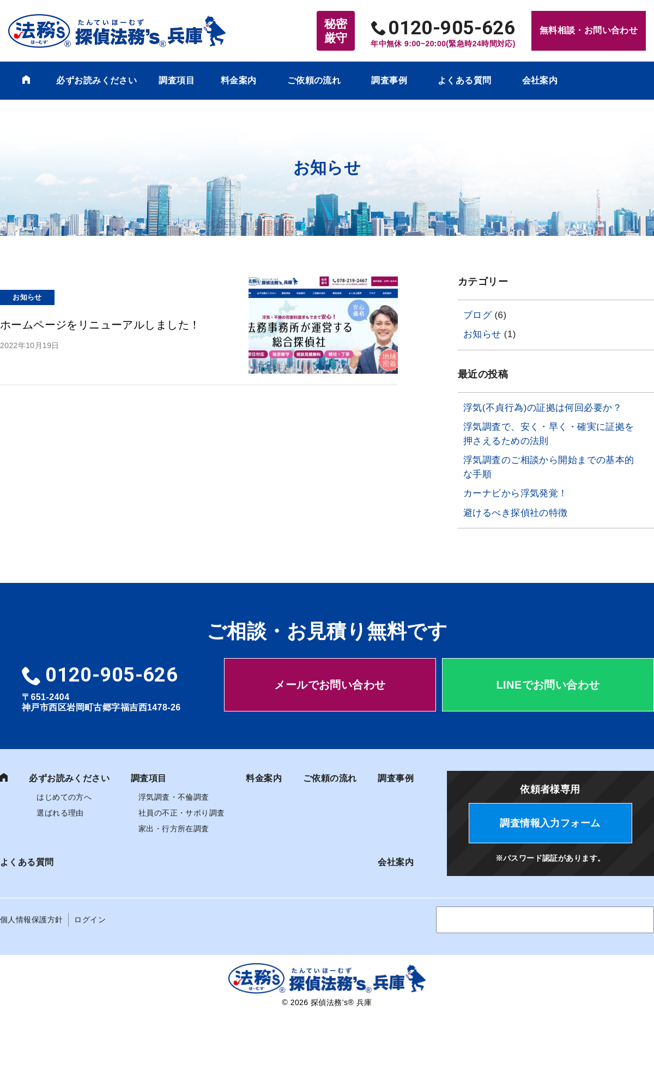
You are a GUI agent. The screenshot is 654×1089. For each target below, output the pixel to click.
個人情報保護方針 (31, 914)
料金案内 (239, 80)
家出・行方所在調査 (173, 823)
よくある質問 (465, 80)
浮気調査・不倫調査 (173, 792)
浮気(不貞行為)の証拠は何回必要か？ (542, 408)
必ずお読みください (96, 80)
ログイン (90, 914)
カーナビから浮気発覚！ (515, 493)
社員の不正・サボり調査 (181, 808)
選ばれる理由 (60, 808)
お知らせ (482, 334)
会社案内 (540, 80)
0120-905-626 (451, 28)
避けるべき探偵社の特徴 (515, 513)
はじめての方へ (64, 792)
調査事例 (389, 80)
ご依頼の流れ (314, 80)
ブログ (477, 315)
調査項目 (177, 80)
